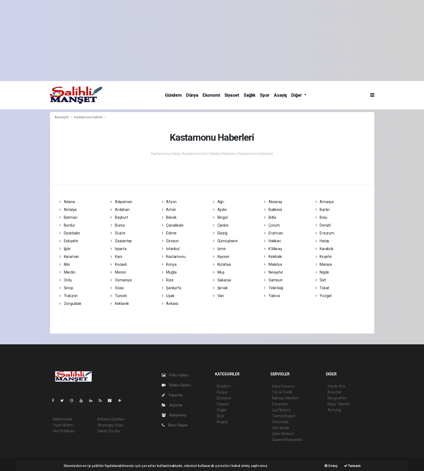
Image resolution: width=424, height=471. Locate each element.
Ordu (65, 280)
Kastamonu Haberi (88, 117)
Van (218, 296)
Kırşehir (324, 256)
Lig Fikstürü (281, 410)
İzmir (219, 249)
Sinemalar (280, 422)
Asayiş (280, 95)
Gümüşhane (225, 241)
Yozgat (324, 296)
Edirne (169, 233)
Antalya (68, 209)
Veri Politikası (64, 431)
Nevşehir (273, 272)
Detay (331, 466)
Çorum (272, 225)
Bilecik (169, 217)
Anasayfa (61, 117)
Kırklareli (120, 303)
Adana (67, 202)
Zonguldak (70, 303)
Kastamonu (174, 256)
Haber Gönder (108, 431)
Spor (265, 95)
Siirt (321, 280)
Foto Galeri (175, 375)
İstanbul (171, 249)
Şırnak (220, 288)
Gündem (173, 95)
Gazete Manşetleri (287, 440)
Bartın (323, 209)
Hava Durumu (283, 386)
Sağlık (250, 95)
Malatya (273, 264)
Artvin (169, 209)
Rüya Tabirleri (338, 404)
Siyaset (232, 95)
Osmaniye (121, 280)
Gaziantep (121, 241)
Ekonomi (211, 95)
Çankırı (220, 225)
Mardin (67, 272)
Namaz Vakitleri (285, 398)
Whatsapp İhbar (110, 425)
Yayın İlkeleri (63, 425)
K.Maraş (273, 249)
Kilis (64, 264)
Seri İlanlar (281, 428)
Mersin (118, 272)
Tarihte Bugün (284, 416)
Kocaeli (119, 264)
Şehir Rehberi (283, 434)
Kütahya (222, 264)
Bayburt (119, 217)
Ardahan (120, 209)
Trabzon (68, 296)
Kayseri (221, 256)
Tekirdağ (273, 288)
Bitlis (270, 217)
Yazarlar (172, 395)
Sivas (117, 288)
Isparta (118, 249)
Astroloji (334, 410)
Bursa (118, 225)
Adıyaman (121, 202)
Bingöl (220, 217)
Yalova (272, 296)
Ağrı (218, 202)
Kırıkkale (273, 256)
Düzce (118, 233)
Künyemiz (174, 415)
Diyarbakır (69, 233)
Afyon (169, 202)
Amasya (325, 202)
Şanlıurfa (171, 288)
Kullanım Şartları (110, 419)
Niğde (322, 272)
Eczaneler (280, 404)
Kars (116, 256)
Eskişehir (68, 241)
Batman (68, 217)
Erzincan (273, 233)
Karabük (324, 249)
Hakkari (272, 241)
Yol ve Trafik (282, 392)
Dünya (192, 95)
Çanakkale (173, 225)
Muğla (169, 272)
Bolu (321, 217)
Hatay (323, 241)
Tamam (352, 466)
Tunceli (119, 296)
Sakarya (222, 280)
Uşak (168, 296)
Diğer (297, 95)
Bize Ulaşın (174, 425)
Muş (218, 272)
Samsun (273, 280)
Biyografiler (337, 398)
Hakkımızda (62, 419)
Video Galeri (176, 385)
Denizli (323, 225)
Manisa (324, 264)
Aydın (220, 209)
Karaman (69, 256)
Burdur (67, 225)
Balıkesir (273, 209)
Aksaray (273, 202)
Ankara (170, 303)
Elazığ (220, 233)
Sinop (66, 288)
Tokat (322, 288)
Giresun (170, 241)
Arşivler (172, 405)
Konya (169, 264)
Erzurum (325, 233)
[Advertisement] (212, 40)
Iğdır (65, 249)
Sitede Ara (336, 386)
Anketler (334, 392)
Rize (168, 280)
